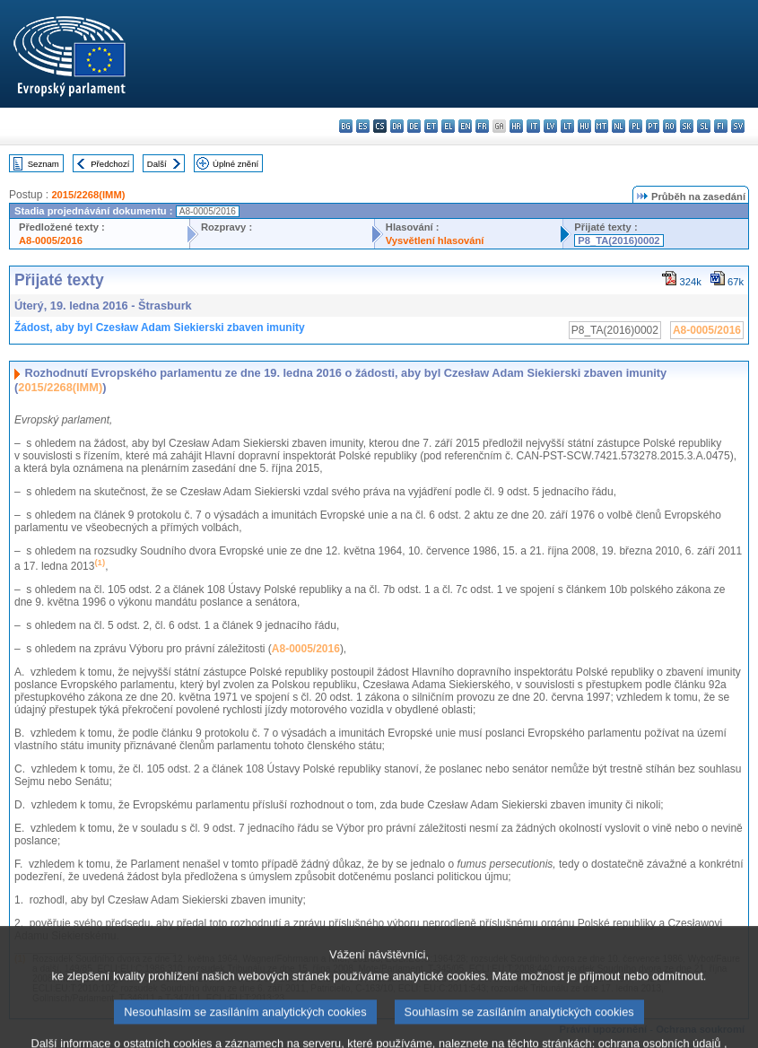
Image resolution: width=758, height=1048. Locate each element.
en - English (465, 126)
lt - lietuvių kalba (567, 126)
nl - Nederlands (618, 126)
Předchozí (110, 164)
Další (157, 164)
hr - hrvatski (516, 126)
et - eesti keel (431, 126)
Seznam (43, 164)
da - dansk (397, 126)
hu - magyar (584, 126)
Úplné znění (235, 164)
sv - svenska (738, 126)
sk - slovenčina (686, 126)
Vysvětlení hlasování (435, 240)
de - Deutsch (414, 126)
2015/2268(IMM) (88, 194)
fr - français (482, 126)
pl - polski (635, 126)
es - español (363, 126)
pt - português (652, 126)
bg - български (346, 126)
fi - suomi (721, 126)
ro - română (669, 126)
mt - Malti (601, 126)
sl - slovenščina (703, 126)
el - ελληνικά (448, 126)
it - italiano (533, 126)
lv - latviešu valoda (550, 126)
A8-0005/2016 (51, 240)
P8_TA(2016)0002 (618, 240)
